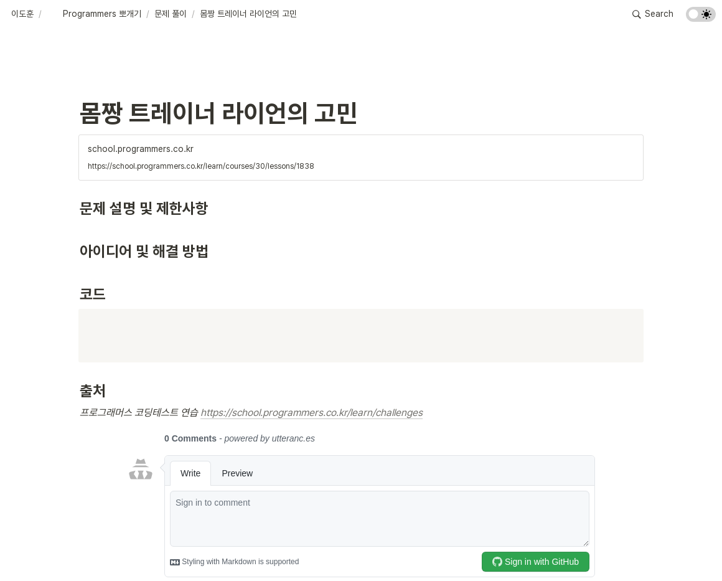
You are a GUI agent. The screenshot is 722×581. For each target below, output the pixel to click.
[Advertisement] (361, 548)
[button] (22, 14)
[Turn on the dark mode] (701, 18)
